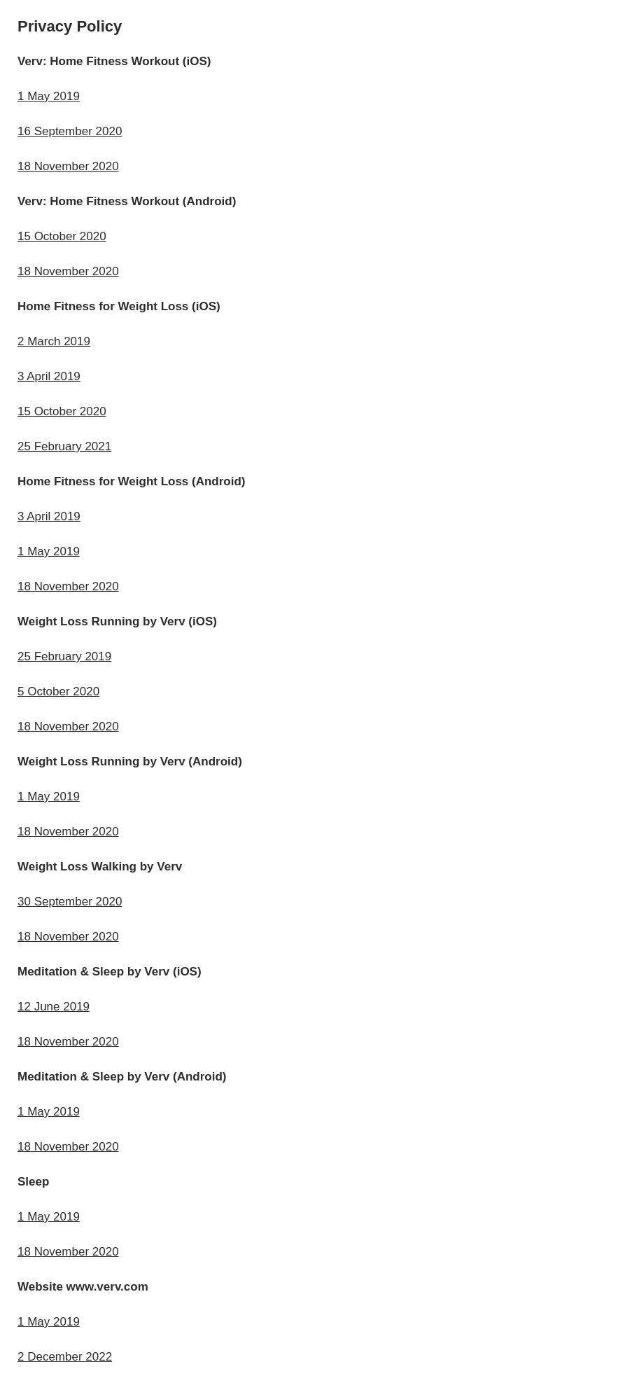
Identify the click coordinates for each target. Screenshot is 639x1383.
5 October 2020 (58, 691)
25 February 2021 (64, 446)
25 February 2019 (64, 656)
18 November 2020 (68, 166)
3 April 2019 (48, 376)
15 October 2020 (61, 236)
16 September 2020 (69, 131)
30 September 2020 (69, 901)
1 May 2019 (48, 96)
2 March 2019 (53, 341)
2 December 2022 (64, 1356)
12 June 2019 (53, 1006)
